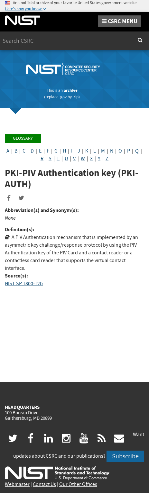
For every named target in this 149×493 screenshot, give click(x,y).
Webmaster (17, 484)
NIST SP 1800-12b (24, 283)
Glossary (23, 138)
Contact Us (44, 484)
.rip (76, 97)
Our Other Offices (78, 484)
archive (71, 90)
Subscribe (125, 456)
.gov (63, 97)
